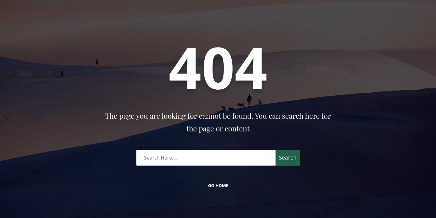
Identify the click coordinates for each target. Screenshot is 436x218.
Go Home (218, 185)
